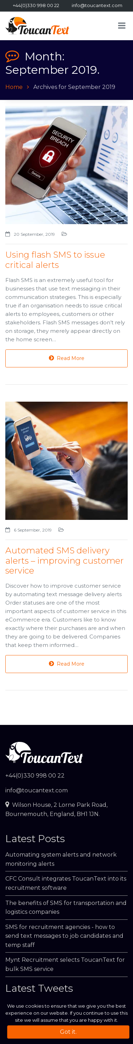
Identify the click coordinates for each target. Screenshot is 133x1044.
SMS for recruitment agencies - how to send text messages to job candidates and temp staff (64, 936)
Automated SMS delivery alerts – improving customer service (64, 560)
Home (14, 87)
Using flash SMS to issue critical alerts (55, 260)
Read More (66, 358)
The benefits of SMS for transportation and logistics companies (66, 908)
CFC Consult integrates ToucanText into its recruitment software (65, 883)
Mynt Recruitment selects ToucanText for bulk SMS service (65, 964)
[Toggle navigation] (123, 25)
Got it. (68, 1031)
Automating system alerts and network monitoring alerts (61, 859)
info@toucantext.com (97, 5)
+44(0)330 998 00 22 (36, 5)
